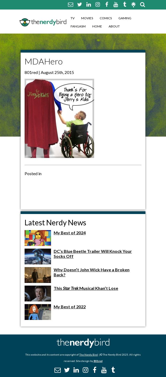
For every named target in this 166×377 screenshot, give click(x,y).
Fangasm (78, 26)
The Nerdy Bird (88, 354)
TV (73, 18)
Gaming (124, 18)
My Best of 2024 (70, 232)
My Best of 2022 (70, 306)
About (114, 26)
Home (97, 26)
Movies (87, 18)
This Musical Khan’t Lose (86, 288)
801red (98, 360)
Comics (106, 18)
